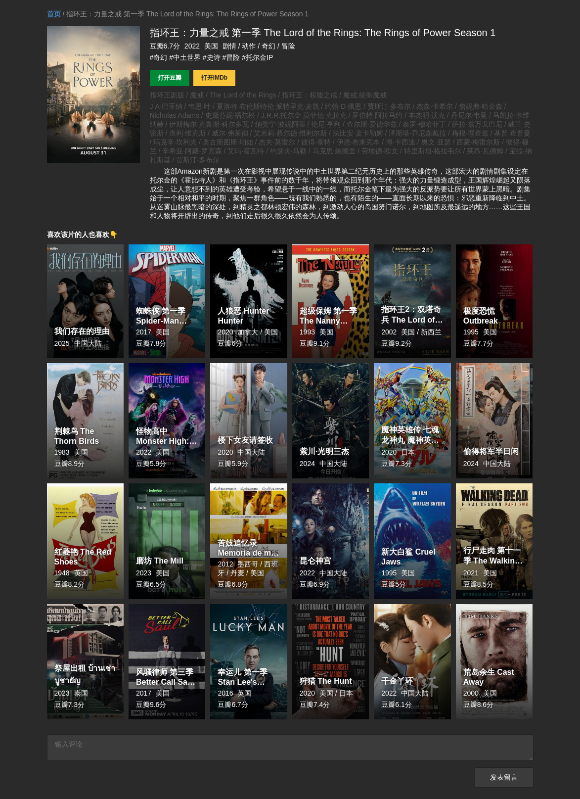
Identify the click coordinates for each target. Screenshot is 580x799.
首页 (54, 14)
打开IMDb (214, 77)
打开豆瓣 (169, 77)
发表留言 (504, 779)
